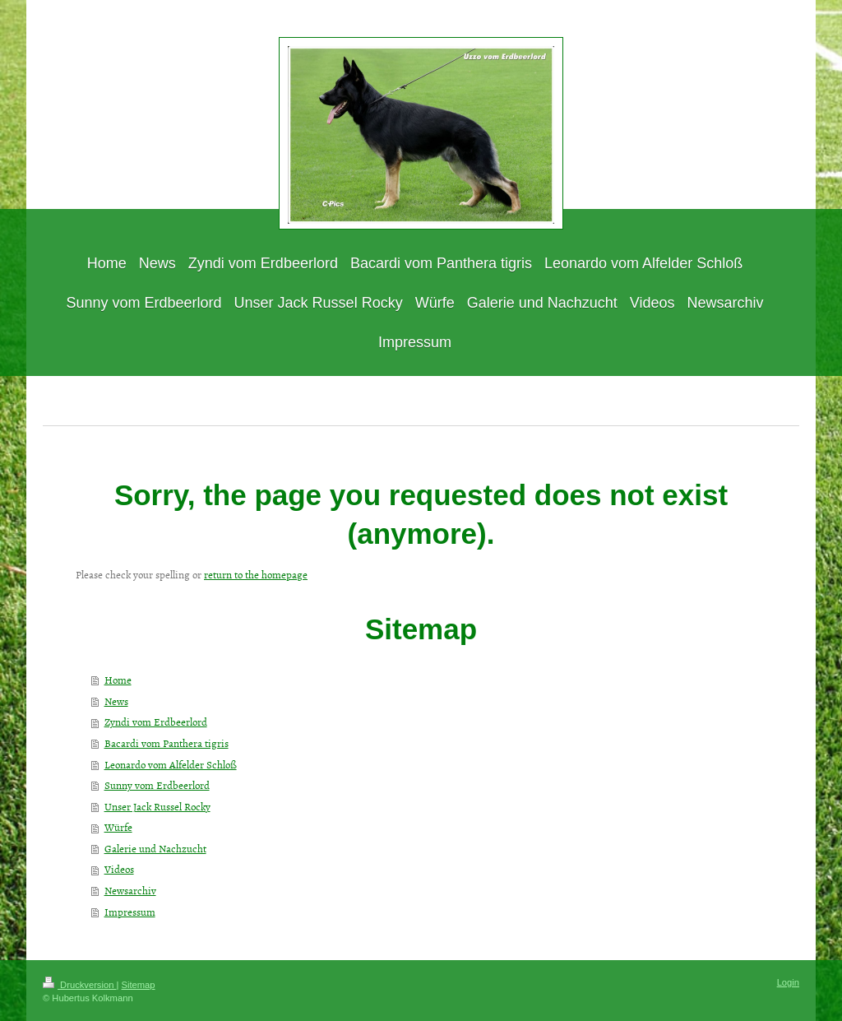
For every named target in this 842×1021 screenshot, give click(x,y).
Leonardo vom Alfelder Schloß (170, 764)
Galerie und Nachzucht (155, 848)
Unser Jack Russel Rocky (157, 806)
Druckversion (80, 985)
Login (788, 982)
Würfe (118, 827)
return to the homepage (256, 574)
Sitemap (138, 985)
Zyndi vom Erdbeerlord (155, 721)
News (116, 701)
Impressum (129, 911)
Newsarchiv (130, 890)
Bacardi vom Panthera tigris (166, 743)
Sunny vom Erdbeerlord (157, 785)
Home (118, 679)
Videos (119, 869)
